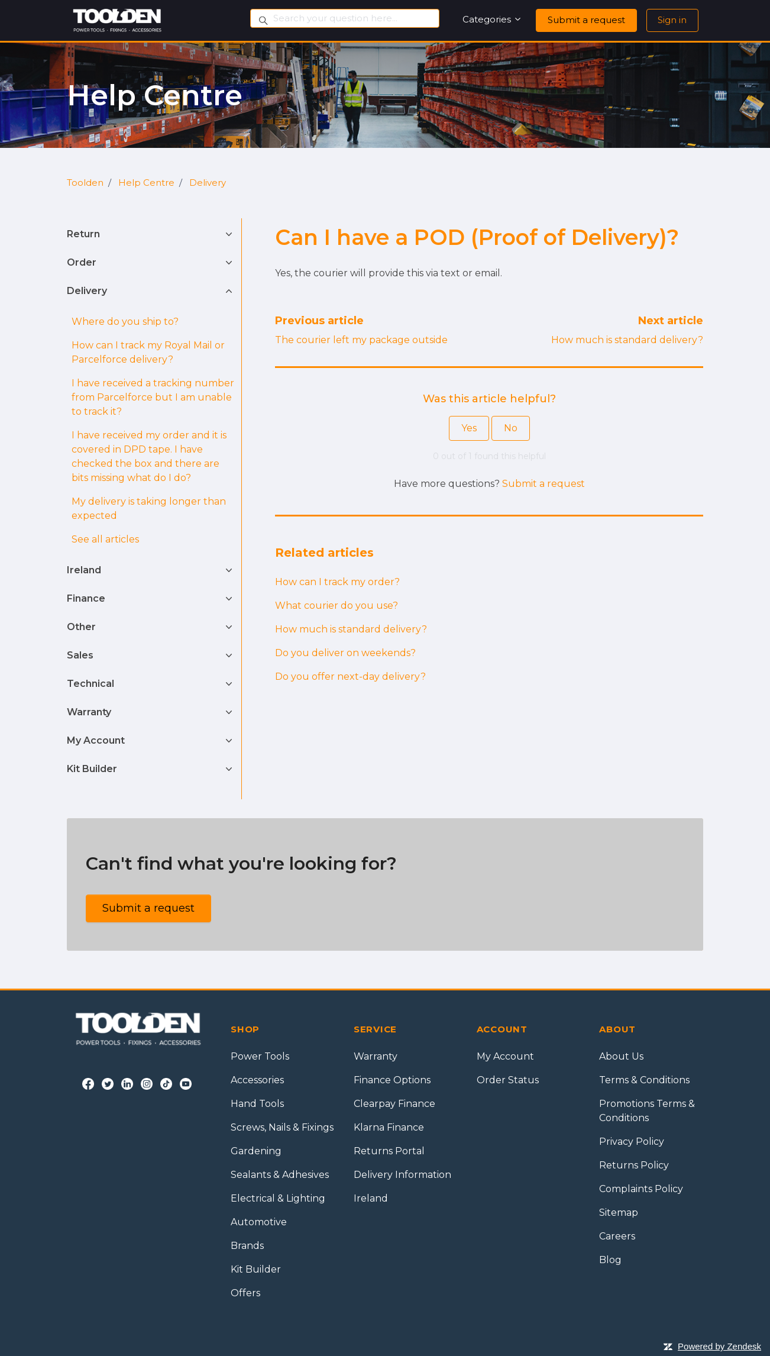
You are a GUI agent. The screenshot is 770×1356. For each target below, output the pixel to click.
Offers (245, 1293)
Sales (80, 655)
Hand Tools (257, 1103)
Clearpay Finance (394, 1103)
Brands (247, 1245)
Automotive (259, 1222)
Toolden (85, 182)
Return (83, 234)
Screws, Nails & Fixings (282, 1127)
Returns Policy (634, 1165)
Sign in (672, 19)
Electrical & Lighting (278, 1198)
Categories (492, 19)
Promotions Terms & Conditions (647, 1110)
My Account (96, 740)
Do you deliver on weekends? (345, 652)
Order (81, 262)
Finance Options (392, 1080)
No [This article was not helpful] (510, 428)
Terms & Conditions (644, 1080)
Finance (86, 598)
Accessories (257, 1080)
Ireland (84, 570)
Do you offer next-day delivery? (350, 676)
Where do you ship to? (125, 321)
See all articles (105, 539)
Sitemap (618, 1212)
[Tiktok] (166, 1083)
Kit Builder (92, 768)
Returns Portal (389, 1151)
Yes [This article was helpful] (469, 428)
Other (81, 626)
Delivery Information (402, 1174)
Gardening (256, 1151)
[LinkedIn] (127, 1083)
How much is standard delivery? (627, 340)
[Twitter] (108, 1083)
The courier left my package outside (361, 340)
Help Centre (146, 182)
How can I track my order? (337, 581)
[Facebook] (88, 1083)
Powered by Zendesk (719, 1346)
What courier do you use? (336, 605)
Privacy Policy (631, 1141)
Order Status (508, 1080)
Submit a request (586, 19)
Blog (610, 1259)
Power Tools (260, 1056)
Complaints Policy (641, 1188)
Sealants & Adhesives (280, 1174)
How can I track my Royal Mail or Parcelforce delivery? (148, 352)
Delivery (207, 182)
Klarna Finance (389, 1127)
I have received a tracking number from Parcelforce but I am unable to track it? (153, 397)
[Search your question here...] (344, 18)
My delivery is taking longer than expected (149, 508)
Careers (617, 1236)
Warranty (89, 712)
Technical (90, 683)
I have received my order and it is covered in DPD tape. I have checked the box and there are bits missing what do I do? (149, 456)
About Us (621, 1056)
